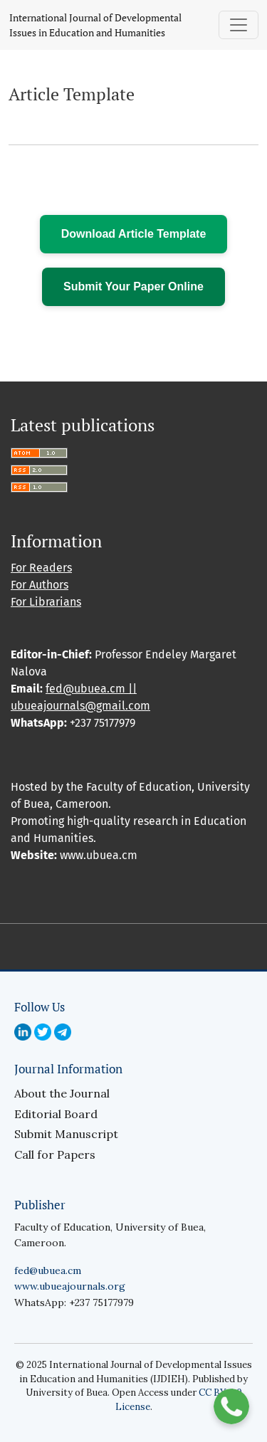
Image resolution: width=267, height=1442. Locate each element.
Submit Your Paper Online (133, 286)
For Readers (41, 567)
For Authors (39, 584)
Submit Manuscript (66, 1134)
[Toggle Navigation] (238, 25)
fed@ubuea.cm (47, 1270)
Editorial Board (56, 1114)
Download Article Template (133, 234)
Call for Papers (54, 1154)
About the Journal (62, 1093)
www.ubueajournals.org (69, 1286)
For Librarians (46, 602)
